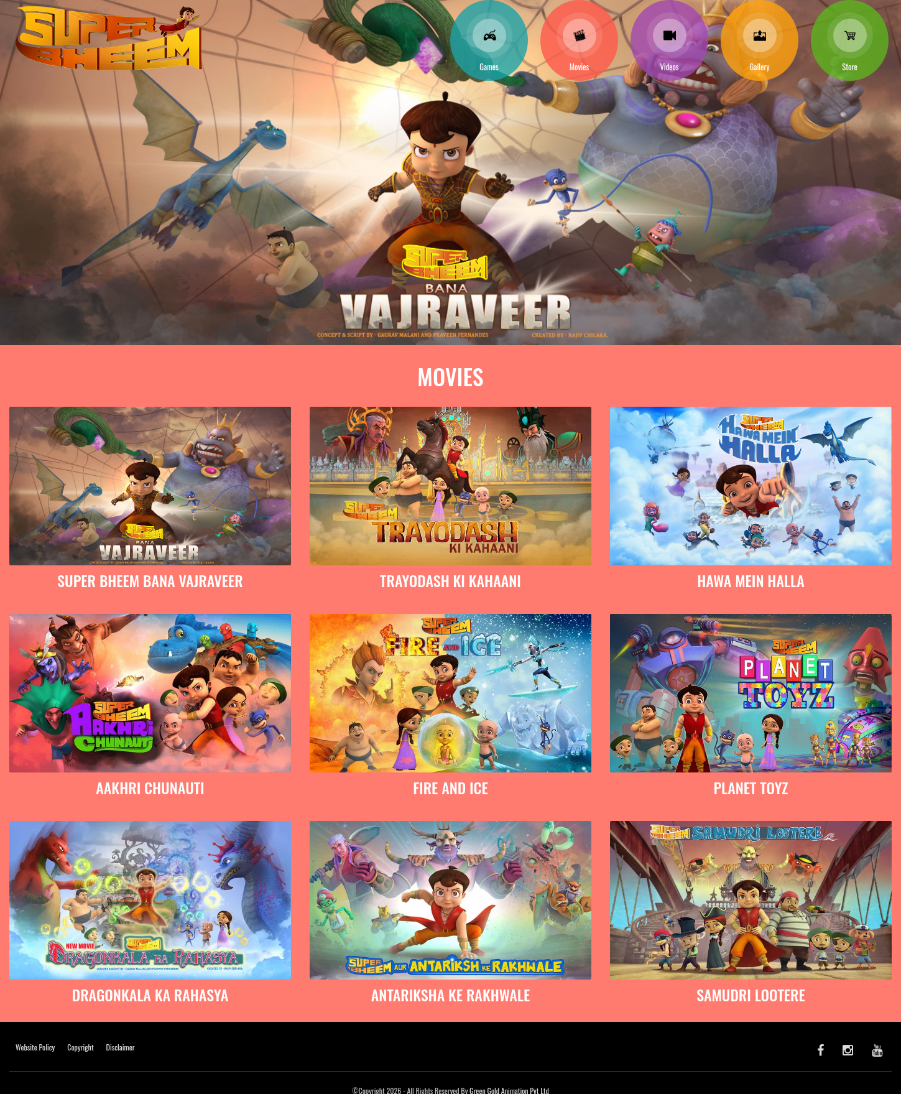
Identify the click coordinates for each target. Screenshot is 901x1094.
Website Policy (35, 1047)
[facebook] (820, 1049)
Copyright (80, 1047)
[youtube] (877, 1049)
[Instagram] (848, 1049)
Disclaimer (120, 1047)
